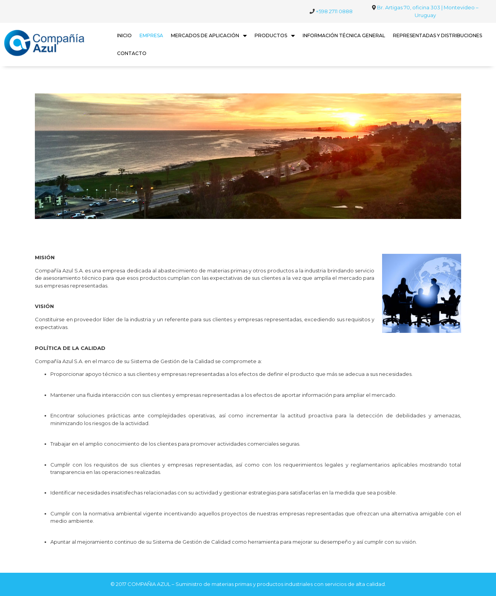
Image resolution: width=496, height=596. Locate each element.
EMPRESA (151, 35)
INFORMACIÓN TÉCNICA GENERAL (344, 35)
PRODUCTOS (275, 36)
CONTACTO (131, 53)
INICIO (124, 35)
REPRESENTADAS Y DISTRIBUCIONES (437, 35)
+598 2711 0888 (334, 11)
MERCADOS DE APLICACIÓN (209, 36)
